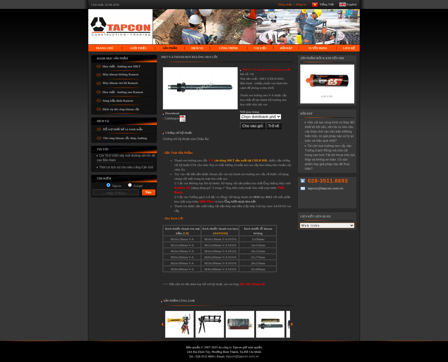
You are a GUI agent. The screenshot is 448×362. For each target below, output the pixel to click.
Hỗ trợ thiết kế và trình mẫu (122, 129)
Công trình (228, 48)
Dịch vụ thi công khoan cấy (121, 108)
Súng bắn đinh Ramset (118, 99)
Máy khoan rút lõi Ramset (120, 82)
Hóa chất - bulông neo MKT (122, 65)
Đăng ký (301, 4)
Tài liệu (260, 48)
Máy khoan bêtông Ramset (121, 74)
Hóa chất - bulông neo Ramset (123, 91)
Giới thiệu (138, 48)
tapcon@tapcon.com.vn (242, 356)
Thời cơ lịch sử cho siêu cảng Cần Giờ (126, 167)
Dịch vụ (197, 48)
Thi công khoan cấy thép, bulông (124, 138)
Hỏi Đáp (286, 48)
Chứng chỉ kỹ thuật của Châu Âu (186, 139)
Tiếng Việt (329, 4)
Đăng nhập (285, 4)
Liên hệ (349, 48)
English (351, 4)
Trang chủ (104, 48)
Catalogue (172, 118)
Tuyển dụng (317, 48)
